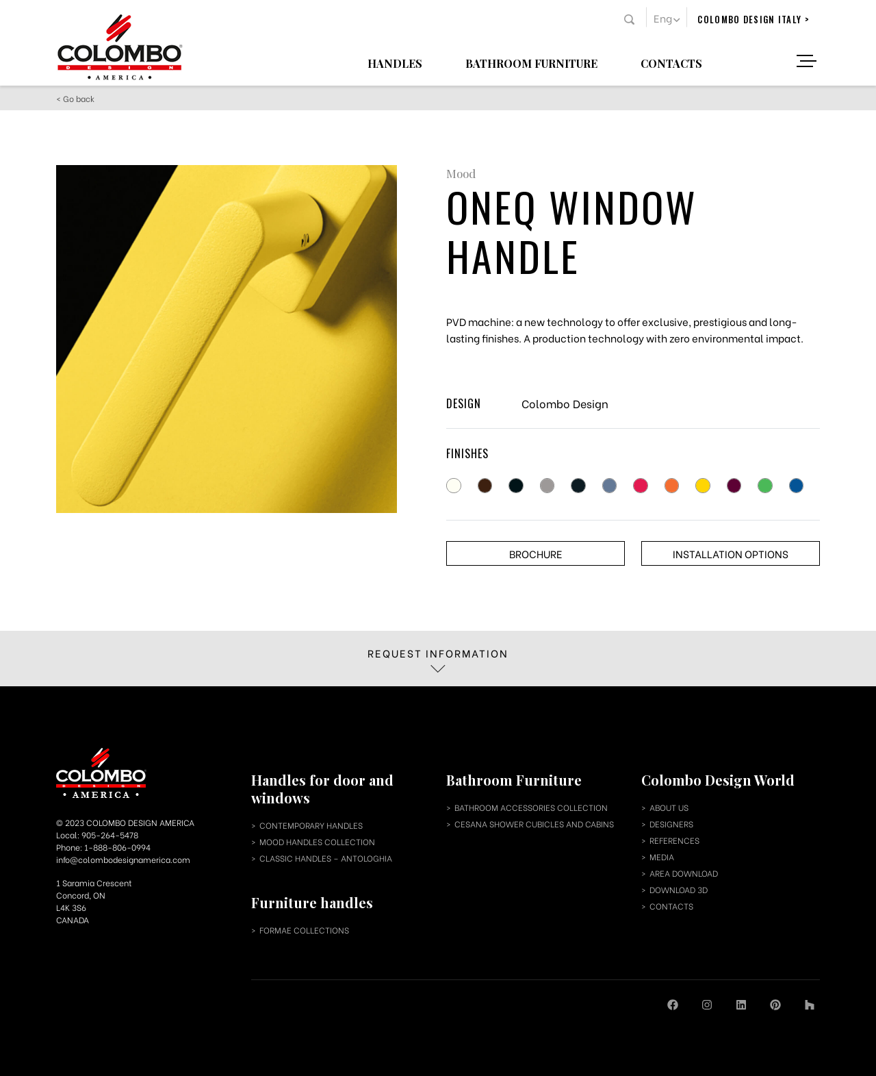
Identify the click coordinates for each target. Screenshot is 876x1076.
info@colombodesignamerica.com (123, 859)
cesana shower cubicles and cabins (534, 823)
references (674, 840)
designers (671, 823)
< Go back (75, 98)
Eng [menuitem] (663, 17)
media (661, 856)
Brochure (536, 553)
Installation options (730, 553)
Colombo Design (564, 403)
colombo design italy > (753, 19)
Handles (395, 62)
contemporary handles (311, 825)
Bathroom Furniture (531, 62)
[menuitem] (666, 17)
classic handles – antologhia (325, 858)
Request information (438, 659)
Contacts (671, 62)
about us (668, 807)
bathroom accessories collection (531, 807)
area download (683, 873)
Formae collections (304, 930)
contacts (671, 906)
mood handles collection (317, 841)
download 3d (678, 889)
